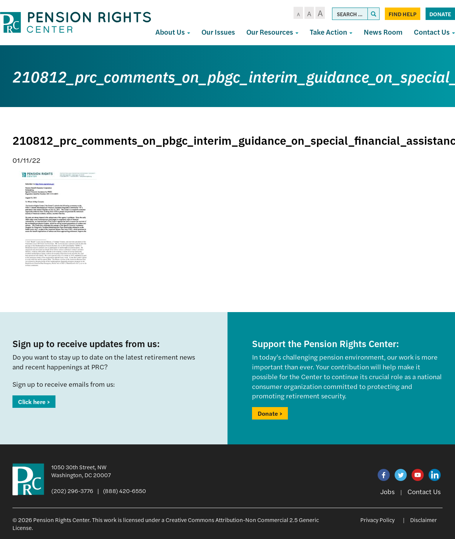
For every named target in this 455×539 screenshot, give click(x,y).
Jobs (387, 491)
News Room (383, 32)
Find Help (403, 14)
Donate (440, 14)
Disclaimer (423, 520)
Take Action (331, 32)
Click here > (34, 401)
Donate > (270, 413)
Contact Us (424, 491)
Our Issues (218, 32)
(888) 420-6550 (124, 491)
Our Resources (272, 32)
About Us (172, 32)
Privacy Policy (377, 520)
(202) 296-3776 (72, 491)
